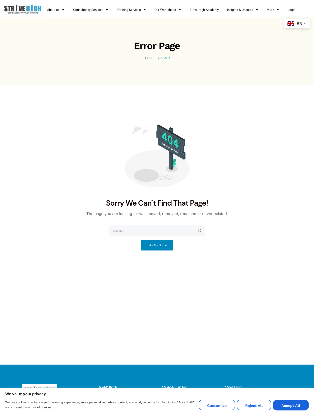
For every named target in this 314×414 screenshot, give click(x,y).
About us (56, 9)
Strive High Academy (204, 10)
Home (148, 58)
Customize (210, 406)
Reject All (250, 406)
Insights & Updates (242, 9)
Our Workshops (167, 9)
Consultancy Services (90, 9)
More (273, 9)
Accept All (289, 406)
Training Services (131, 9)
